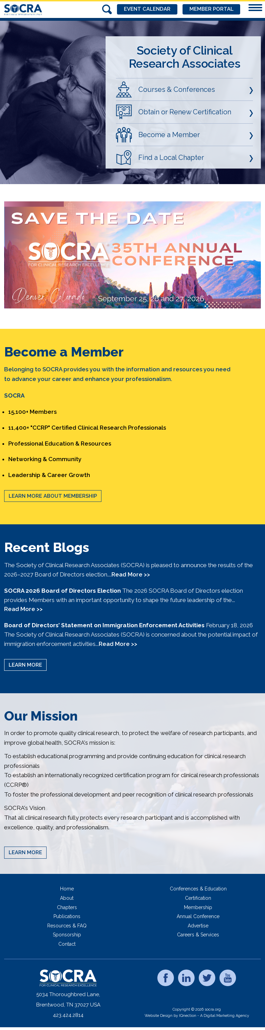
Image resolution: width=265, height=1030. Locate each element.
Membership (198, 907)
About (66, 898)
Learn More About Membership (53, 496)
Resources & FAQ (67, 925)
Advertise (198, 925)
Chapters (67, 907)
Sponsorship (67, 934)
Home (67, 888)
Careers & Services (198, 934)
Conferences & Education (198, 888)
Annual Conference (198, 916)
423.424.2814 (68, 1015)
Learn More (25, 665)
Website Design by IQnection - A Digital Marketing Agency (197, 1015)
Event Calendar (147, 9)
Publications (66, 916)
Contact (67, 944)
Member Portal (211, 9)
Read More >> (130, 574)
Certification (198, 898)
